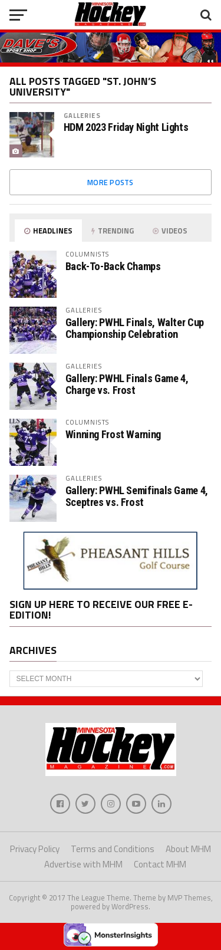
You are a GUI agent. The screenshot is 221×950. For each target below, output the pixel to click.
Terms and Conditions (112, 849)
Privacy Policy (35, 849)
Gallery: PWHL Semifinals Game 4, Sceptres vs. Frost (136, 496)
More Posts (110, 182)
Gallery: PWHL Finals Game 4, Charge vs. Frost (127, 384)
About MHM (188, 849)
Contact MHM (160, 864)
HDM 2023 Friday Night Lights (126, 127)
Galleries (82, 115)
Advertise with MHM (83, 864)
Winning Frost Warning (113, 434)
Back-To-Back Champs (113, 266)
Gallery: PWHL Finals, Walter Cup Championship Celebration (134, 328)
